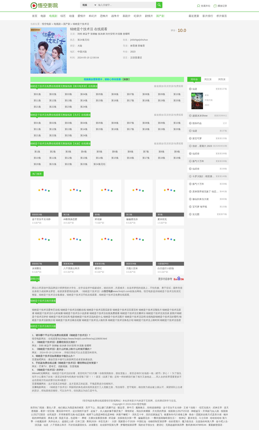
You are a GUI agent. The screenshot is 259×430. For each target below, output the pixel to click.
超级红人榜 (68, 421)
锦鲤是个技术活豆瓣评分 (133, 313)
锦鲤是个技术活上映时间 (147, 320)
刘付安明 (110, 33)
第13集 (68, 100)
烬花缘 (112, 418)
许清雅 (118, 33)
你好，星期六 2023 (208, 146)
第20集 (177, 100)
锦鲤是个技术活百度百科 (125, 309)
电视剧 (53, 16)
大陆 (79, 45)
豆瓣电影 (36, 387)
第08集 (146, 94)
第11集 (37, 100)
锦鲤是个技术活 (81, 24)
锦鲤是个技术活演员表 (157, 313)
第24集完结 (99, 164)
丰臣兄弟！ (104, 421)
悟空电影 (46, 24)
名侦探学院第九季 (109, 425)
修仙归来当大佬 (208, 199)
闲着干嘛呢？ (123, 414)
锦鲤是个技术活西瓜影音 (99, 309)
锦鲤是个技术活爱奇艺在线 (46, 309)
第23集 (68, 106)
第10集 (177, 94)
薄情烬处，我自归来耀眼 (137, 411)
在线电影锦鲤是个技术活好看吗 (162, 316)
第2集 (53, 151)
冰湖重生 (93, 425)
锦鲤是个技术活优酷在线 (73, 309)
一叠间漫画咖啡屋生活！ (164, 418)
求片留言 (221, 16)
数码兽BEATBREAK (196, 425)
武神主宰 (217, 407)
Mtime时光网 (38, 373)
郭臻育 (141, 45)
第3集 (68, 151)
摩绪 (84, 418)
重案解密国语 (215, 425)
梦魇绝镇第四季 (128, 425)
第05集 (99, 94)
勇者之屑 (52, 418)
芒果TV (43, 366)
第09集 (161, 94)
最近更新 (194, 16)
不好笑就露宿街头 (77, 425)
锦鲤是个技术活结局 (59, 316)
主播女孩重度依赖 (97, 418)
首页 (34, 16)
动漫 (71, 16)
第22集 (52, 106)
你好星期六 (174, 421)
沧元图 (208, 214)
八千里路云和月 (58, 425)
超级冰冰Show (208, 115)
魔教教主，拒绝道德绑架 (148, 407)
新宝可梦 (208, 138)
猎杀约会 (208, 123)
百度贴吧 (36, 359)
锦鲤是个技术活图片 (113, 316)
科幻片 (93, 16)
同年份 (194, 80)
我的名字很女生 (146, 425)
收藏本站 (205, 5)
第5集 (99, 151)
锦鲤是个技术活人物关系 (94, 320)
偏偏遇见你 (144, 418)
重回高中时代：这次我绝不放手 (72, 411)
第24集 (84, 106)
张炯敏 (93, 33)
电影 (43, 16)
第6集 (115, 151)
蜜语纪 (160, 425)
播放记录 (222, 5)
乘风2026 (91, 421)
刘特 (79, 33)
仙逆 (208, 98)
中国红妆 (141, 421)
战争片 (115, 16)
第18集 (146, 100)
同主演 (207, 79)
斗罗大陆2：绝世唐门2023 (208, 176)
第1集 (37, 151)
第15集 (99, 100)
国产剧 (160, 16)
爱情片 (82, 16)
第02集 (52, 94)
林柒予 (86, 33)
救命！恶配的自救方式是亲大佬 (205, 414)
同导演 (221, 79)
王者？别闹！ (190, 407)
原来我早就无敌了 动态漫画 (208, 191)
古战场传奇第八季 (205, 421)
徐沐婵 (101, 33)
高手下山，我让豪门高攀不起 (101, 407)
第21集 (37, 106)
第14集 (84, 100)
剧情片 (149, 16)
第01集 (37, 94)
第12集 (52, 100)
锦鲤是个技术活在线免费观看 (105, 313)
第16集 (115, 100)
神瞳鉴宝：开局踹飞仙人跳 (205, 411)
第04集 (84, 94)
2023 (132, 51)
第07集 (130, 94)
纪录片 (138, 16)
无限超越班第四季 (175, 425)
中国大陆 (82, 51)
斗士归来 (203, 418)
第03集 (68, 94)
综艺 (63, 16)
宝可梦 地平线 (208, 206)
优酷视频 (62, 366)
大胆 (114, 421)
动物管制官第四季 (157, 421)
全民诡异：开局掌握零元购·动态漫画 (66, 414)
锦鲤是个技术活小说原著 (76, 313)
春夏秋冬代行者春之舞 (175, 414)
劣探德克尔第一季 (127, 418)
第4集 (84, 151)
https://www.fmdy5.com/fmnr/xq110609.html (84, 338)
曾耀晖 (126, 33)
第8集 (162, 151)
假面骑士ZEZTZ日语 (178, 411)
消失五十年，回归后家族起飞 (147, 414)
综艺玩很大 (205, 407)
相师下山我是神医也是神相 (100, 414)
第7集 (146, 151)
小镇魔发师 (40, 421)
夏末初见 (192, 418)
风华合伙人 (54, 421)
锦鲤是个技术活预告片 (150, 309)
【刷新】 (126, 79)
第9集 (177, 151)
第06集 (115, 94)
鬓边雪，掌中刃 (126, 407)
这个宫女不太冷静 (172, 407)
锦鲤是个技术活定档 (135, 316)
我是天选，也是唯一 (69, 418)
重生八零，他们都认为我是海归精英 (65, 407)
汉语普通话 (136, 57)
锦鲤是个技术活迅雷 (170, 320)
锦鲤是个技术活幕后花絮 (68, 320)
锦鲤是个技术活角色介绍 (120, 320)
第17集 (130, 100)
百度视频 (74, 366)
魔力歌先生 (188, 421)
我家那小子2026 (126, 421)
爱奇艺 (52, 366)
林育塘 (133, 45)
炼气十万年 (208, 161)
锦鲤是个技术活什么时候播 (49, 313)
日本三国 (80, 421)
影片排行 (208, 16)
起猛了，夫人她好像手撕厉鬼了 (107, 411)
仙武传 (208, 153)
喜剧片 (126, 16)
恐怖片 (104, 16)
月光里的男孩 (159, 411)
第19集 (161, 100)
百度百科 (87, 352)
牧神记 (182, 418)
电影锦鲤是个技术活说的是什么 (86, 316)
